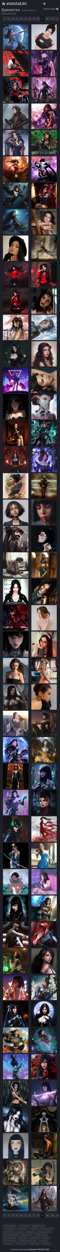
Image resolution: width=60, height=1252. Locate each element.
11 (53, 19)
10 (47, 19)
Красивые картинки (19, 1249)
